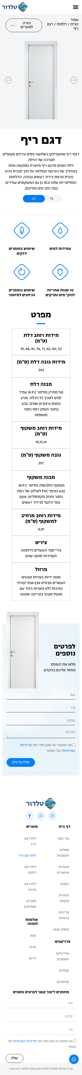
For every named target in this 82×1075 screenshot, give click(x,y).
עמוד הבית (74, 22)
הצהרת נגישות (64, 898)
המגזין (64, 884)
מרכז (32, 947)
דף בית (64, 827)
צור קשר (63, 839)
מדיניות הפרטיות (25, 1041)
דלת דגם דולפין (30, 870)
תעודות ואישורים (63, 870)
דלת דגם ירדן (30, 842)
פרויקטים (62, 941)
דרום (32, 959)
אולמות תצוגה (31, 922)
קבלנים (64, 971)
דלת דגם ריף (27, 856)
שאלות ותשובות (63, 853)
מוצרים (32, 827)
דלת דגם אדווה (30, 887)
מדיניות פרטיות (64, 915)
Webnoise (14, 1068)
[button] (75, 7)
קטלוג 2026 (61, 930)
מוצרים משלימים (30, 904)
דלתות (62, 24)
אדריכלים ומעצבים (62, 957)
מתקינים (63, 982)
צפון (33, 936)
